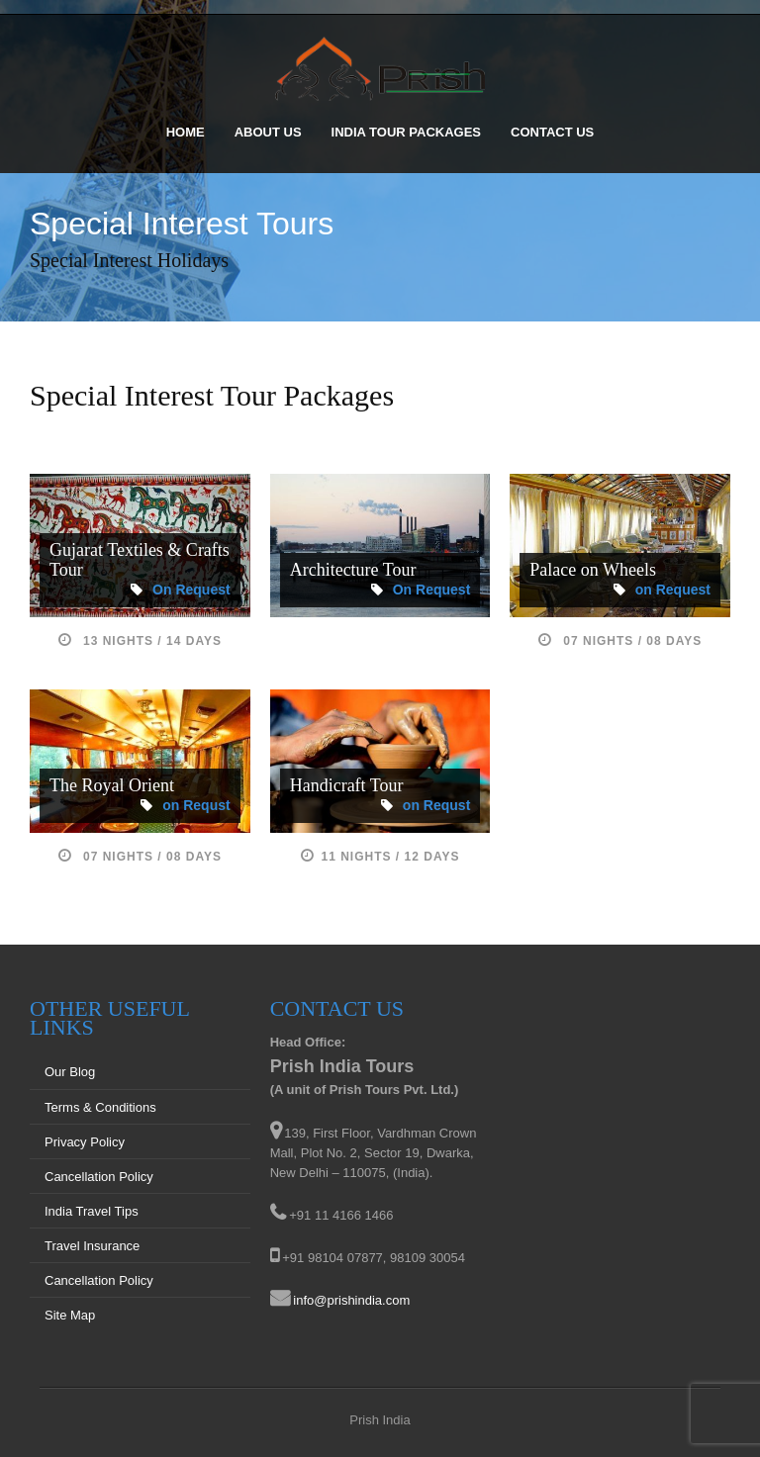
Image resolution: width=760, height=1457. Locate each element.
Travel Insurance (92, 1245)
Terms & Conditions (100, 1107)
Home (185, 132)
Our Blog (70, 1071)
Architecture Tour (353, 570)
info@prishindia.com (351, 1300)
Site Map (70, 1315)
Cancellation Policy (99, 1176)
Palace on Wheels (592, 570)
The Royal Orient (111, 785)
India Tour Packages (406, 132)
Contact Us (552, 132)
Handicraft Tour (347, 785)
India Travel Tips (92, 1211)
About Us (268, 132)
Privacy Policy (85, 1142)
